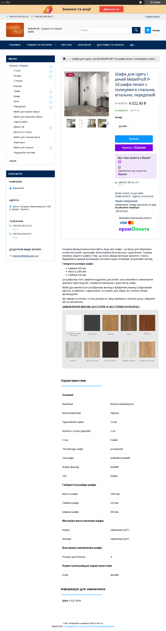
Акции (12, 160)
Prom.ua (99, 623)
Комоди (18, 86)
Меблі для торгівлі (23, 147)
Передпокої (20, 106)
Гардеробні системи (24, 152)
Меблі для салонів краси (27, 137)
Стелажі (18, 81)
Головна (14, 45)
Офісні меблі (20, 122)
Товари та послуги (39, 45)
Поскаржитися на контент (75, 626)
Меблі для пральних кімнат (28, 117)
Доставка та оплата (110, 45)
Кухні (16, 101)
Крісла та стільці (23, 132)
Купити (134, 138)
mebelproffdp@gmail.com (25, 256)
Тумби (17, 91)
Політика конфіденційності (102, 626)
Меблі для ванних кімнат (27, 111)
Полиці (17, 75)
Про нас (66, 45)
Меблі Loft (19, 127)
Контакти (84, 45)
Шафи (17, 96)
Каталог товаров (18, 65)
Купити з (134, 147)
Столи (17, 70)
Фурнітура (19, 142)
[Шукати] (136, 30)
